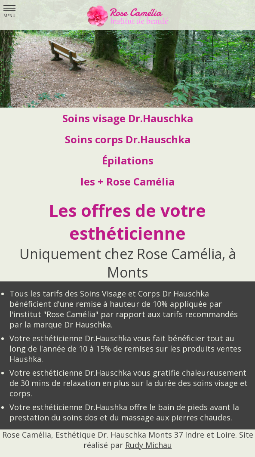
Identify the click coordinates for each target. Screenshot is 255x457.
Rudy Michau (148, 445)
